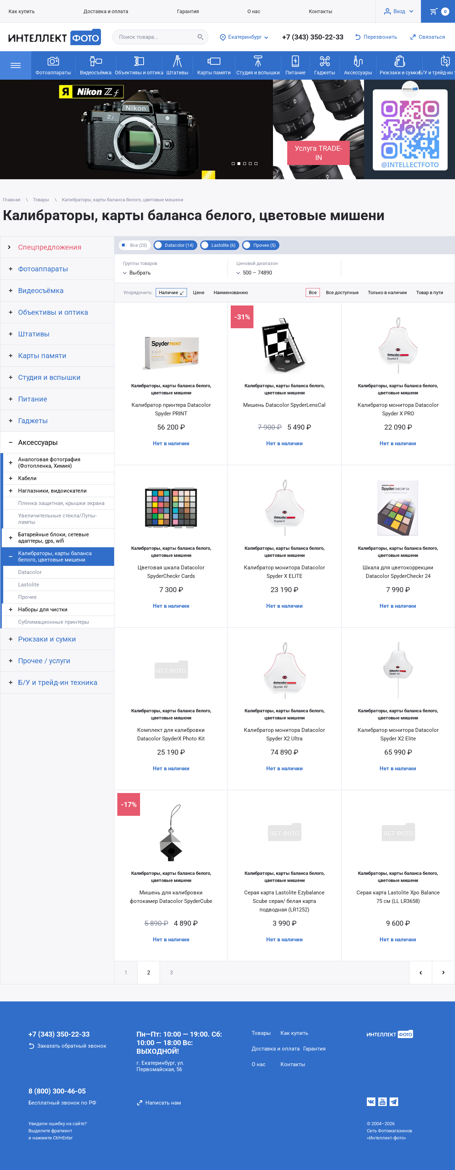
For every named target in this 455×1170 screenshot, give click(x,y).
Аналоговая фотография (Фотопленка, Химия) (49, 462)
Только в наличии (387, 292)
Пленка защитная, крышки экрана (61, 503)
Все (313, 292)
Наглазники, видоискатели (52, 491)
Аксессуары (358, 64)
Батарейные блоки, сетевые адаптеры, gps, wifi (53, 537)
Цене (198, 292)
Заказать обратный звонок (71, 1046)
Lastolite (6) (224, 245)
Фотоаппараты (53, 64)
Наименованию (231, 292)
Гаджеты (324, 64)
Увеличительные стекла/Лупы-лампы (57, 518)
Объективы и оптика (139, 64)
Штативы (177, 64)
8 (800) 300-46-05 (57, 1091)
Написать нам (163, 1103)
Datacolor (30, 572)
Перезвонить (380, 37)
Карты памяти (214, 64)
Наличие (168, 292)
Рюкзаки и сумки (400, 64)
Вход (399, 11)
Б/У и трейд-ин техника (57, 682)
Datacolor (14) (179, 245)
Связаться (432, 37)
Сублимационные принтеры (53, 622)
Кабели (27, 478)
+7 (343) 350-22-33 (312, 37)
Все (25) (138, 245)
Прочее (27, 597)
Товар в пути (429, 292)
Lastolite (28, 584)
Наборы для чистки (43, 609)
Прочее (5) (264, 245)
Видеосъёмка (96, 64)
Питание (295, 64)
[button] (233, 163)
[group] (136, 129)
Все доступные (342, 292)
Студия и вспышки (258, 64)
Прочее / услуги (44, 660)
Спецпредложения (49, 247)
